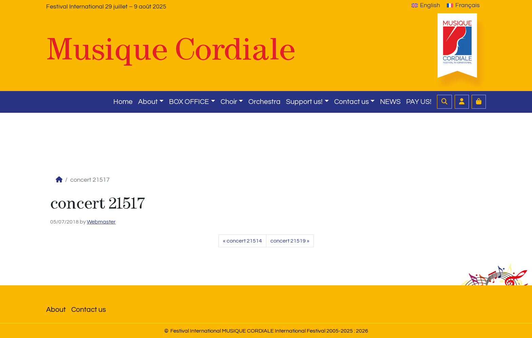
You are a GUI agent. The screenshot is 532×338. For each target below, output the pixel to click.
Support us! (304, 101)
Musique (171, 49)
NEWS (390, 101)
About (148, 101)
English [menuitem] (430, 5)
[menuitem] (425, 5)
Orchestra (264, 101)
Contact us (351, 101)
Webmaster (101, 222)
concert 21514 (244, 241)
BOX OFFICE (189, 101)
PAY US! (419, 101)
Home (123, 101)
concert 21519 (288, 241)
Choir (229, 101)
